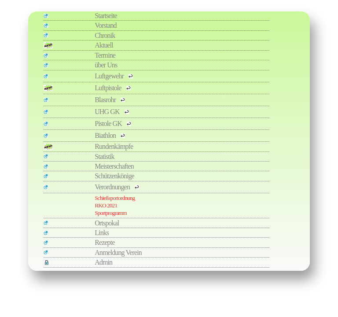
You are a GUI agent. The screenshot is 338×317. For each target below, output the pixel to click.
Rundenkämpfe (114, 146)
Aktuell (104, 45)
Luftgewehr (110, 76)
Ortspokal (107, 223)
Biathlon (106, 135)
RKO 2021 (106, 205)
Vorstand (105, 25)
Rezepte (104, 242)
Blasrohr (106, 99)
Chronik (105, 35)
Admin (103, 262)
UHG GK (108, 111)
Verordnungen (113, 187)
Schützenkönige (114, 176)
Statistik (104, 156)
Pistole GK (109, 123)
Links (102, 232)
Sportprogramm (111, 213)
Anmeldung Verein (118, 252)
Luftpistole (108, 88)
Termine (105, 55)
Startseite (106, 15)
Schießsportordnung (115, 198)
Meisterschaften (114, 166)
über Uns (106, 65)
